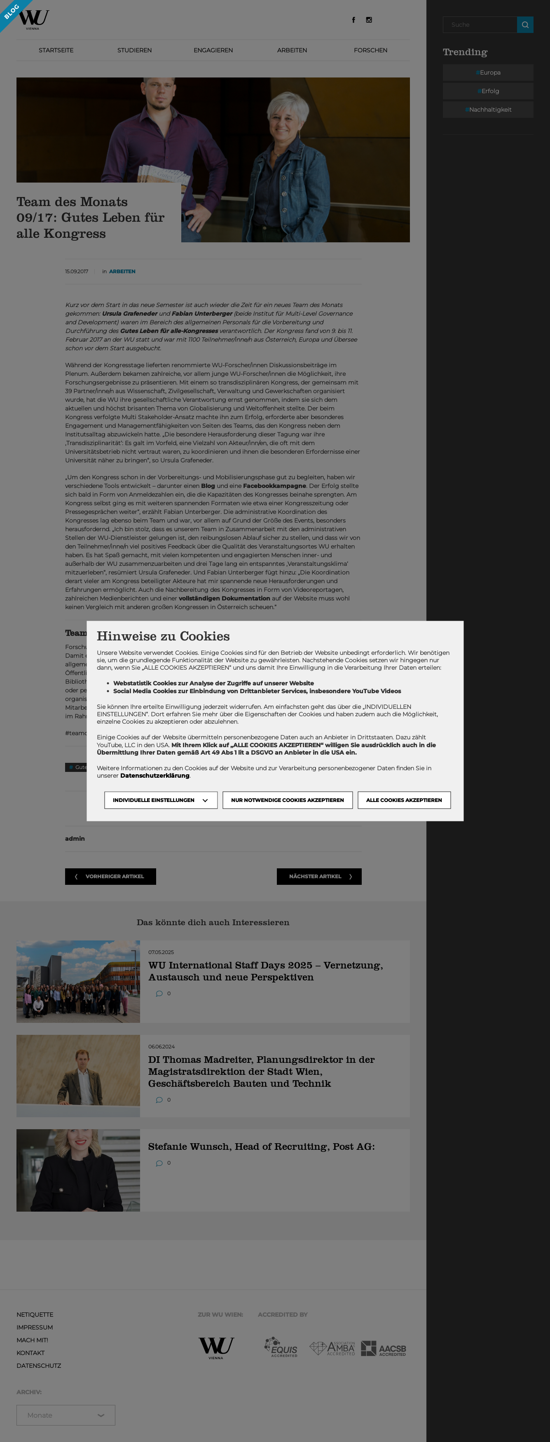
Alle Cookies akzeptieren (404, 800)
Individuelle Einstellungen (153, 800)
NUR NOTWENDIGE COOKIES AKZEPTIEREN (287, 800)
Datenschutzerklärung (155, 775)
